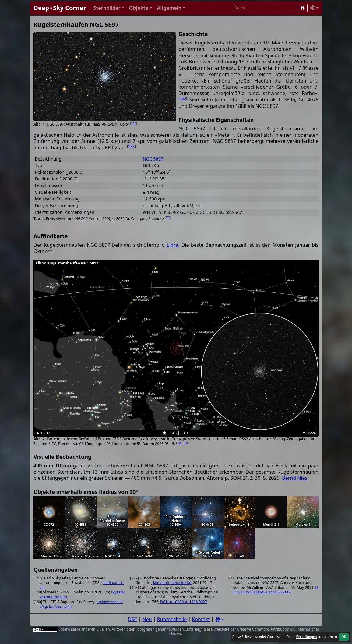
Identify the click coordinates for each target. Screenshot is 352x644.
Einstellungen (306, 637)
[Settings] (219, 619)
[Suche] (303, 8)
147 (133, 123)
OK (343, 637)
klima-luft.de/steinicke (172, 582)
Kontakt (201, 619)
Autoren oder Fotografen (133, 629)
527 (131, 146)
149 (179, 443)
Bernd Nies (294, 478)
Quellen (103, 629)
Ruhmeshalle (172, 619)
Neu (147, 619)
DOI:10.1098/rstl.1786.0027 (183, 601)
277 (168, 217)
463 (183, 98)
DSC (132, 619)
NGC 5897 (153, 159)
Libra (172, 245)
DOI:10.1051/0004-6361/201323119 (275, 590)
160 (185, 443)
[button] (108, 8)
